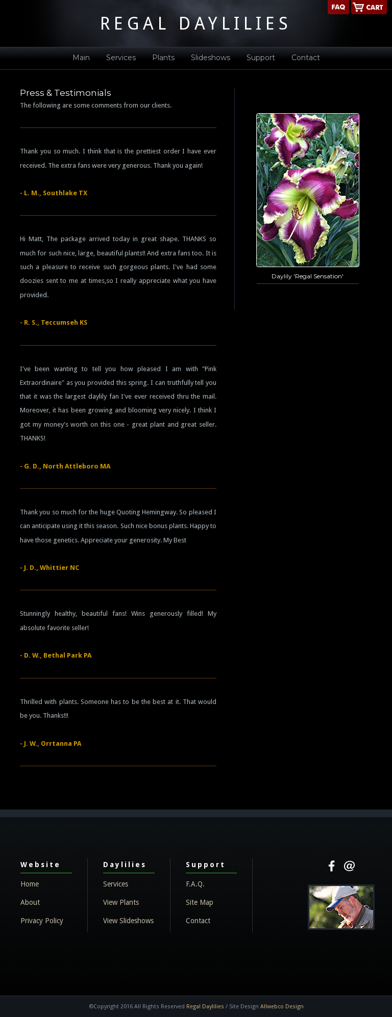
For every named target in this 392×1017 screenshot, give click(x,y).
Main (81, 57)
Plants (163, 57)
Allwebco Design (282, 1006)
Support (261, 57)
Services (121, 57)
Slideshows (210, 57)
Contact (305, 57)
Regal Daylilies (205, 1006)
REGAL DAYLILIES (196, 23)
